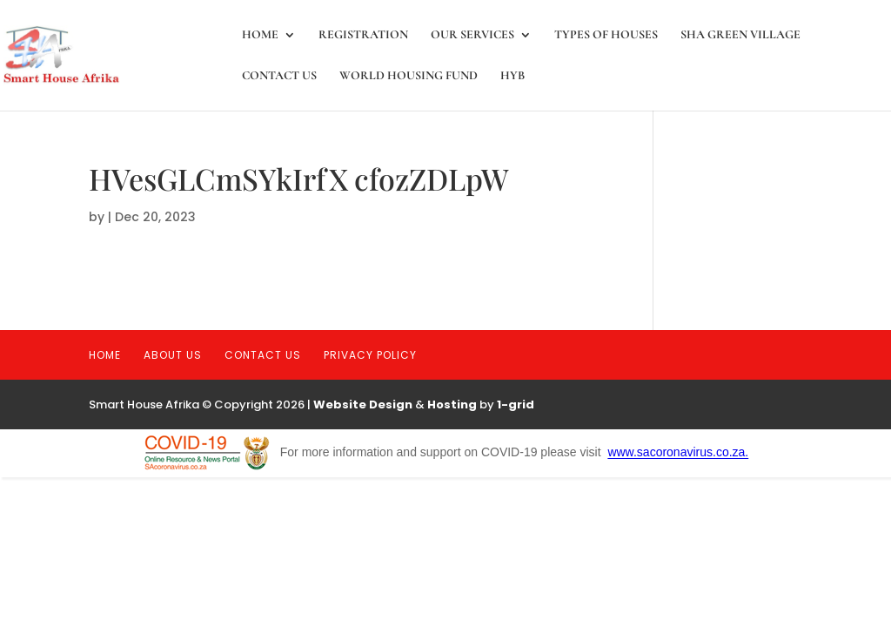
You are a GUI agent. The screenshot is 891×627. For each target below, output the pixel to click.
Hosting (452, 404)
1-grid (515, 404)
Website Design (362, 404)
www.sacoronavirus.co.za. (677, 453)
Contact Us (279, 76)
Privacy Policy (370, 354)
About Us (173, 354)
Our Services (472, 35)
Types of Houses (606, 35)
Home (260, 35)
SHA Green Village (740, 35)
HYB (512, 76)
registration (363, 35)
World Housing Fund (408, 76)
